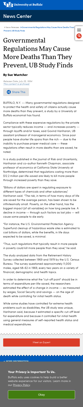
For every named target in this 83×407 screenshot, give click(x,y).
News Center (17, 15)
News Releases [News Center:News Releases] (12, 27)
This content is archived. (16, 84)
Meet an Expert (41, 342)
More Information (17, 361)
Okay (41, 394)
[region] (41, 384)
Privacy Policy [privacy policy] (21, 385)
